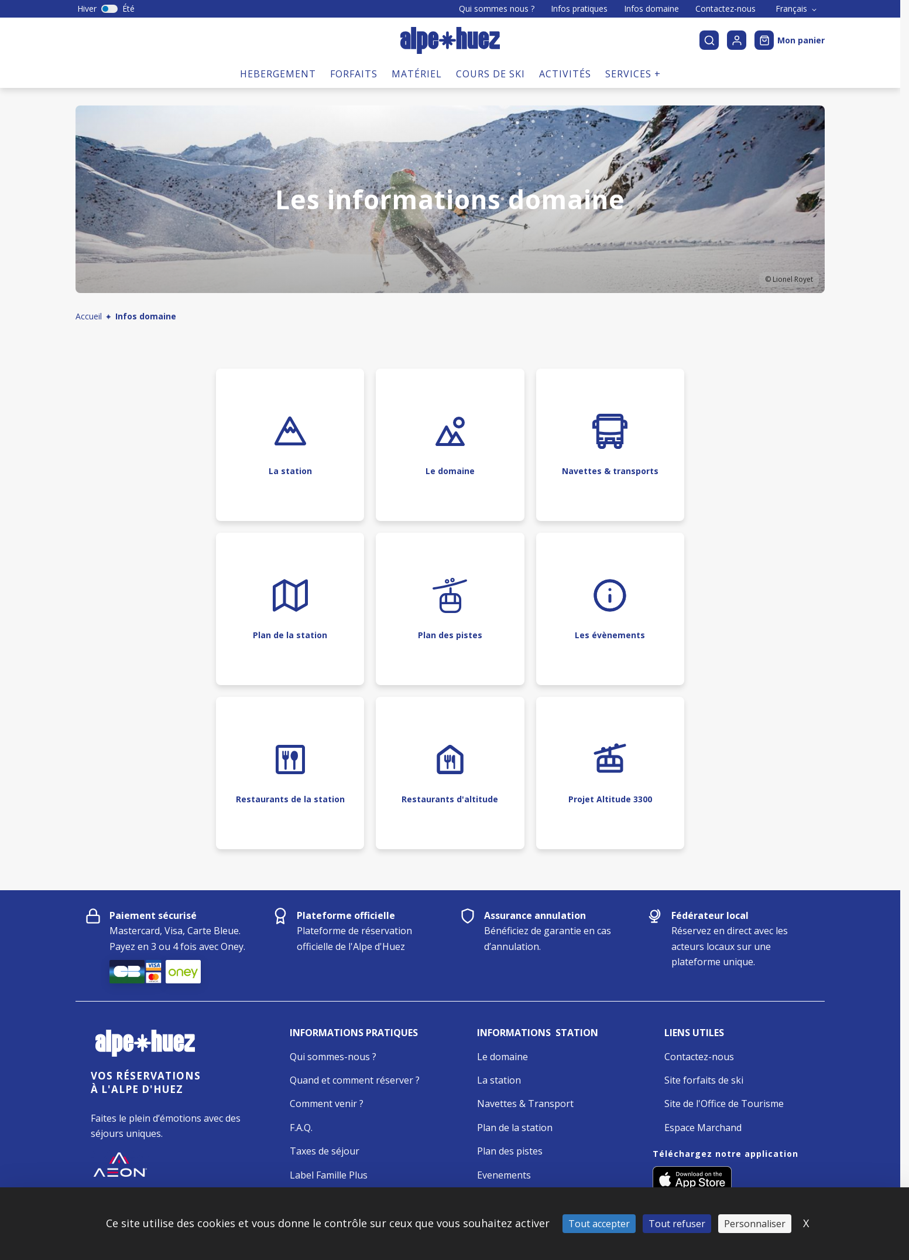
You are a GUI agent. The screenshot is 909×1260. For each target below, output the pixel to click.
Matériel (417, 73)
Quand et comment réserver (351, 1080)
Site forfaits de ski (703, 1080)
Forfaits (354, 73)
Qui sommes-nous (330, 1056)
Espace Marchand (703, 1127)
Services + (633, 73)
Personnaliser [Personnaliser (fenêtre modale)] (754, 1223)
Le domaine (502, 1056)
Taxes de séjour (324, 1151)
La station (499, 1080)
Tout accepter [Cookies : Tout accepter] (599, 1223)
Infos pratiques (579, 9)
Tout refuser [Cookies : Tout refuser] (677, 1223)
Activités (565, 73)
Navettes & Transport (525, 1103)
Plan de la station (515, 1127)
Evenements (504, 1175)
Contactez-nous (725, 9)
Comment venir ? (326, 1103)
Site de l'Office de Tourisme (724, 1103)
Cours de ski (490, 73)
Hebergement (278, 73)
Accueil (89, 316)
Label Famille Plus (329, 1175)
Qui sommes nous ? (496, 9)
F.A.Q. (301, 1127)
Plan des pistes (510, 1151)
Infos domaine (651, 9)
